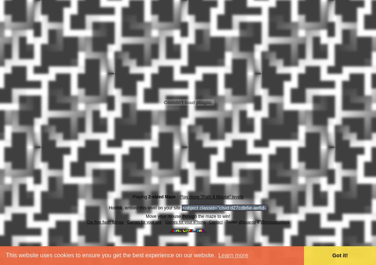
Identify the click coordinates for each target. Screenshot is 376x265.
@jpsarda (247, 222)
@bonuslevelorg (275, 222)
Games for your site (144, 222)
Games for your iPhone (185, 222)
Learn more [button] (233, 255)
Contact (216, 222)
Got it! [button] (340, 255)
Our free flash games (105, 222)
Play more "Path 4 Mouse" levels (211, 196)
